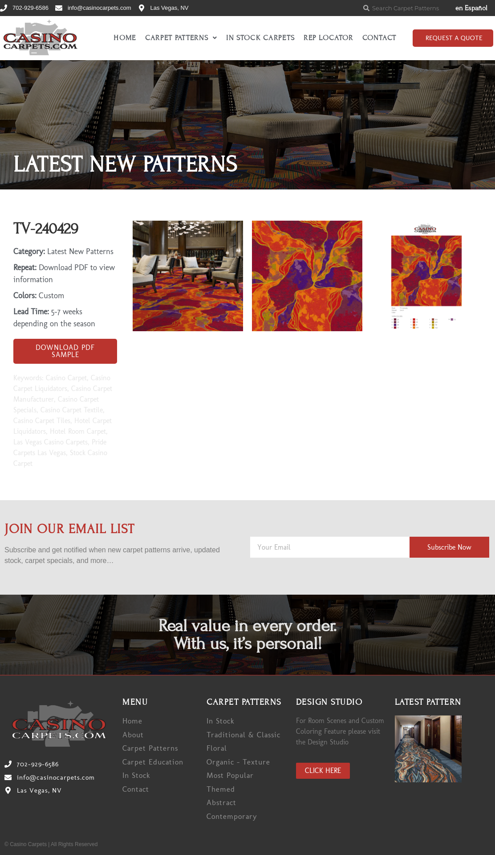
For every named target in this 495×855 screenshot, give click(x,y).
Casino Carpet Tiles (41, 420)
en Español (471, 8)
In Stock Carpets (260, 37)
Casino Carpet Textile (72, 410)
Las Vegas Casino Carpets (50, 442)
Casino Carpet (66, 378)
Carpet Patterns (181, 37)
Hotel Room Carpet (78, 431)
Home (125, 37)
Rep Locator (328, 37)
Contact (379, 37)
